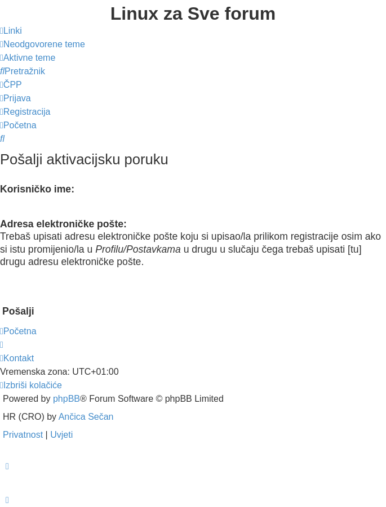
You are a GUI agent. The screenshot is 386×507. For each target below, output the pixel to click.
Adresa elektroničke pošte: (63, 224)
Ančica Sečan (86, 416)
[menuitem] (42, 44)
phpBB (66, 398)
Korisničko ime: (37, 189)
